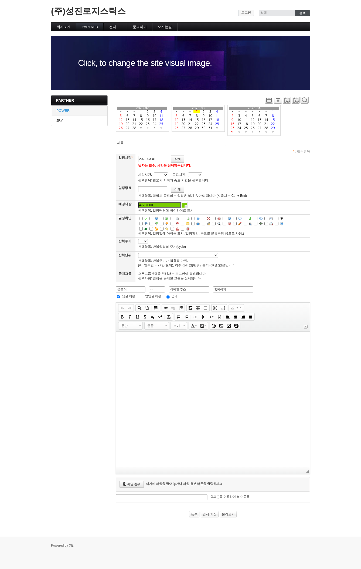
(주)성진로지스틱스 (88, 11)
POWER (63, 111)
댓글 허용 (128, 296)
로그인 (246, 13)
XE (71, 545)
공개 (174, 296)
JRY (59, 120)
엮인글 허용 (153, 296)
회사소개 (64, 27)
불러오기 (228, 514)
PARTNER (90, 27)
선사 (112, 27)
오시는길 (165, 27)
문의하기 (140, 27)
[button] (122, 307)
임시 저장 (209, 514)
